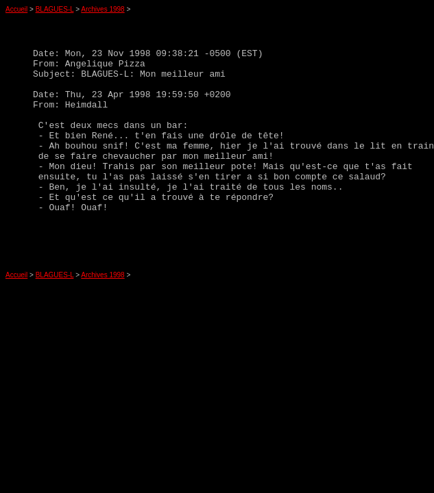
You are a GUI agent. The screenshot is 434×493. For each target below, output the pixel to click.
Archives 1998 (102, 9)
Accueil (16, 9)
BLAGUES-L (55, 9)
